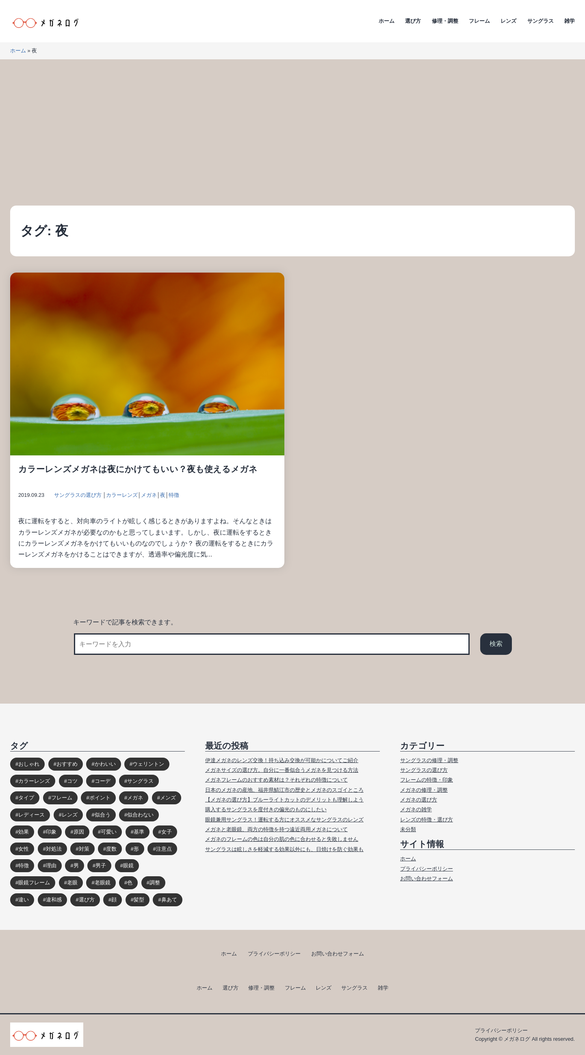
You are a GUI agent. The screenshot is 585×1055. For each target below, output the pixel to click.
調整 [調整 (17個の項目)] (155, 883)
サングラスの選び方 (78, 495)
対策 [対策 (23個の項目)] (84, 849)
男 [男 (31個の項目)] (76, 865)
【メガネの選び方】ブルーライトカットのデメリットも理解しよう (284, 800)
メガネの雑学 (416, 809)
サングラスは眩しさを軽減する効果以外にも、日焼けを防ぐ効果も (284, 849)
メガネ (149, 495)
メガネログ (517, 1039)
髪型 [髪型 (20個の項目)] (139, 900)
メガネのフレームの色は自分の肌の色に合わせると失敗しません (281, 839)
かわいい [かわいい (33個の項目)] (105, 764)
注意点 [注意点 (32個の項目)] (164, 849)
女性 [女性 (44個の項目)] (23, 849)
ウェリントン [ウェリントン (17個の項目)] (148, 764)
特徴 (174, 495)
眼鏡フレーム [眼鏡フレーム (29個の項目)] (34, 883)
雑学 (569, 21)
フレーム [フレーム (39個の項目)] (61, 798)
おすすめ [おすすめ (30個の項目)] (67, 764)
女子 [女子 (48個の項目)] (166, 832)
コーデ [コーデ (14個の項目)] (102, 781)
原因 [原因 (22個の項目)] (79, 832)
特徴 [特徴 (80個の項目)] (23, 865)
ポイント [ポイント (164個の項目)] (99, 798)
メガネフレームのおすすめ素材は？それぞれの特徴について (276, 780)
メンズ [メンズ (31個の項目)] (168, 798)
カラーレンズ (122, 495)
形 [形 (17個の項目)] (136, 849)
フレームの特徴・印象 (426, 780)
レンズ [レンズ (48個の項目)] (70, 815)
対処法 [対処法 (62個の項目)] (54, 849)
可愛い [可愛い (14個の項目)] (109, 832)
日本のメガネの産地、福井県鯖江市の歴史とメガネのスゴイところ (284, 790)
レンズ (508, 21)
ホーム (386, 21)
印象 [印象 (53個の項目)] (51, 832)
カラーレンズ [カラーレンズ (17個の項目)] (34, 781)
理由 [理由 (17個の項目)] (51, 865)
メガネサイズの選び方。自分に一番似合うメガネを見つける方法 (281, 770)
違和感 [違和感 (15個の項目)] (54, 900)
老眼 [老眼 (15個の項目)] (72, 883)
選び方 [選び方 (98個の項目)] (87, 900)
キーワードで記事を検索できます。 (125, 622)
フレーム (479, 21)
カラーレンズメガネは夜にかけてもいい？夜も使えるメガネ (138, 469)
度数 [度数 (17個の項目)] (111, 849)
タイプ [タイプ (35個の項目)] (26, 798)
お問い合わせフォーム (426, 878)
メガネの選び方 (418, 800)
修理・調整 (445, 21)
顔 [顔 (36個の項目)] (114, 900)
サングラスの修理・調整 (429, 760)
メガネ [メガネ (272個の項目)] (135, 798)
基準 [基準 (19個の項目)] (139, 832)
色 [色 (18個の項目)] (129, 883)
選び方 (413, 21)
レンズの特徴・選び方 (426, 820)
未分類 (408, 829)
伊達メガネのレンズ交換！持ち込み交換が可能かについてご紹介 (281, 760)
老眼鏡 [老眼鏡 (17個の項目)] (102, 883)
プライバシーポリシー (426, 869)
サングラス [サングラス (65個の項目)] (140, 781)
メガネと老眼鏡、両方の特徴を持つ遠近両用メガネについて (276, 829)
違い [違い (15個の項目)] (23, 900)
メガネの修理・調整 (424, 790)
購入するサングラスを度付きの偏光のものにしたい (266, 809)
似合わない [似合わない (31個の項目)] (140, 815)
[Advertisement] (292, 132)
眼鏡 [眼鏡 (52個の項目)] (128, 865)
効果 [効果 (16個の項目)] (23, 832)
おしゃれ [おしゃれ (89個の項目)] (28, 764)
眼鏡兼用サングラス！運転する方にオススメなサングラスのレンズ (284, 820)
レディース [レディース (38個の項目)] (31, 815)
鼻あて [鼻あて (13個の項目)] (169, 900)
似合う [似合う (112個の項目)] (102, 815)
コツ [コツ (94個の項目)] (72, 781)
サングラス (540, 21)
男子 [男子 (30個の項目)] (100, 865)
